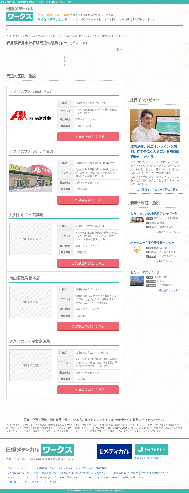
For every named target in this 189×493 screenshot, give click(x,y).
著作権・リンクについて (19, 477)
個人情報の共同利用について (124, 473)
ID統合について (100, 473)
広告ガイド (88, 468)
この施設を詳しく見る (88, 136)
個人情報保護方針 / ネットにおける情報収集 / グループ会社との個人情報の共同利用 (48, 473)
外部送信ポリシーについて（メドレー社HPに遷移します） (36, 482)
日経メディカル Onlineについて (65, 468)
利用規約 (43, 468)
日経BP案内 (101, 468)
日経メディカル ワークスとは (22, 468)
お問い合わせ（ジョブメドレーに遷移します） (57, 477)
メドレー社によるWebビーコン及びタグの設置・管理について (113, 477)
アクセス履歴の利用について (155, 473)
